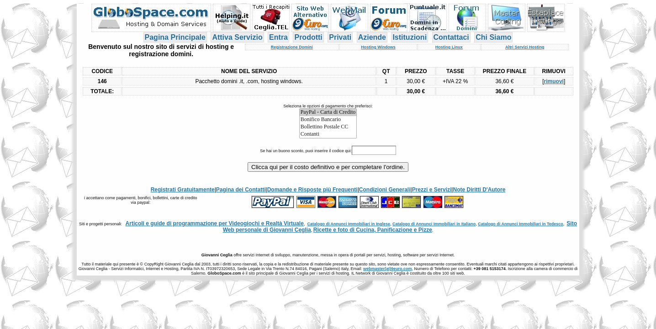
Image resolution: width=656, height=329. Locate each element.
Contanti (328, 134)
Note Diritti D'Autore (479, 189)
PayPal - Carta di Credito (328, 112)
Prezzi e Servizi (432, 189)
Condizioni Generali (385, 189)
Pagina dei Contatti (241, 189)
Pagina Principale (175, 37)
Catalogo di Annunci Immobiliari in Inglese (348, 224)
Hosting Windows (378, 47)
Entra (278, 37)
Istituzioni (409, 37)
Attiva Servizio (237, 37)
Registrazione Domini (292, 47)
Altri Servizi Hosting (525, 47)
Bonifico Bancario (328, 119)
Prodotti (308, 37)
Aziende (372, 37)
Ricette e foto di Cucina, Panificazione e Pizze (372, 230)
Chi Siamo (493, 37)
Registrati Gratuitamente (183, 189)
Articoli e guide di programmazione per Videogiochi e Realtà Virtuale (215, 223)
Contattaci (451, 37)
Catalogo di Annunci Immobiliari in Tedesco (520, 224)
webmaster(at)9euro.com (387, 268)
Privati (340, 37)
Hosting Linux (449, 47)
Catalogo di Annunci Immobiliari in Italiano (434, 224)
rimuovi (554, 81)
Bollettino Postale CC (328, 127)
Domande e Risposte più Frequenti (312, 189)
